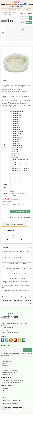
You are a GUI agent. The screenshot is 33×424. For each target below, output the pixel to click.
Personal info (5, 388)
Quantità (5, 208)
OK (27, 350)
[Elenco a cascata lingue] (23, 13)
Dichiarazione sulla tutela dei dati (9, 372)
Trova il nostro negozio (6, 12)
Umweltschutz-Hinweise (7, 374)
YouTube (15, 340)
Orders (3, 392)
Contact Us (4, 14)
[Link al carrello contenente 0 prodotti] (29, 22)
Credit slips (4, 395)
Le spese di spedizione (7, 361)
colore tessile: (5, 145)
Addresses (4, 390)
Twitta (20, 217)
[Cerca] (25, 18)
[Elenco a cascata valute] (30, 13)
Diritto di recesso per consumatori (9, 368)
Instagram (23, 340)
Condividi (13, 217)
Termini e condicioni (6, 359)
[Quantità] (19, 208)
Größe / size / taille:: (5, 186)
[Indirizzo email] (12, 350)
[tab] (16, 247)
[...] (8, 325)
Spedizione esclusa (7, 201)
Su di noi (14, 12)
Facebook (2, 340)
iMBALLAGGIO (5, 363)
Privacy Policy (5, 365)
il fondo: (5, 193)
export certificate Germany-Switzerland (10, 382)
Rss (11, 340)
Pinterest (27, 217)
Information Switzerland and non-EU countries (12, 380)
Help (9, 14)
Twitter (6, 340)
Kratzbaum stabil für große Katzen (10, 403)
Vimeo (19, 340)
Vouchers (4, 397)
